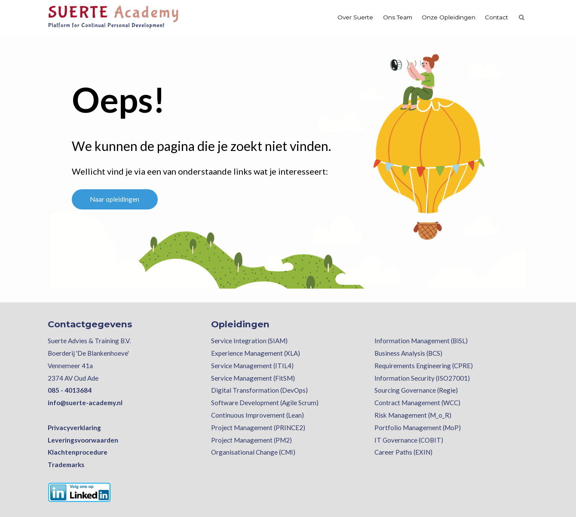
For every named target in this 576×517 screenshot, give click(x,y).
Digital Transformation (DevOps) (259, 390)
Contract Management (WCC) (417, 402)
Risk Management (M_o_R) (412, 415)
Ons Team (397, 17)
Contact (496, 17)
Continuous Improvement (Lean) (257, 415)
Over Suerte (355, 17)
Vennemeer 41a (70, 365)
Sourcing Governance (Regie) (416, 390)
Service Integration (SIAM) (249, 341)
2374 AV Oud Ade (73, 378)
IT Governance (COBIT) (408, 440)
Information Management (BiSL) (421, 341)
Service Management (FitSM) (253, 378)
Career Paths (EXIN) (403, 452)
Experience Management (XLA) (255, 353)
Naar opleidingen (114, 199)
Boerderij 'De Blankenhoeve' (88, 353)
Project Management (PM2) (251, 440)
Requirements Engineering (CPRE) (423, 365)
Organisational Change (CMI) (253, 452)
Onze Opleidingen (448, 17)
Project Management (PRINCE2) (258, 427)
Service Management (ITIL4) (252, 365)
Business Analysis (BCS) (408, 353)
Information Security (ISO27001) (422, 378)
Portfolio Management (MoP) (417, 427)
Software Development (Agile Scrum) (265, 402)
